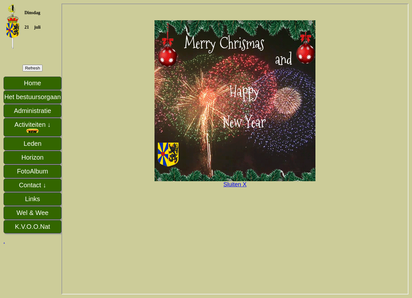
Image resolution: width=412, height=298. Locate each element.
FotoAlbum (32, 171)
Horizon (33, 157)
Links (32, 198)
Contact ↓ (32, 185)
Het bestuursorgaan (32, 96)
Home (32, 83)
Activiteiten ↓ (32, 127)
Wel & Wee (32, 212)
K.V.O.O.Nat (32, 226)
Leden (32, 143)
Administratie (32, 110)
